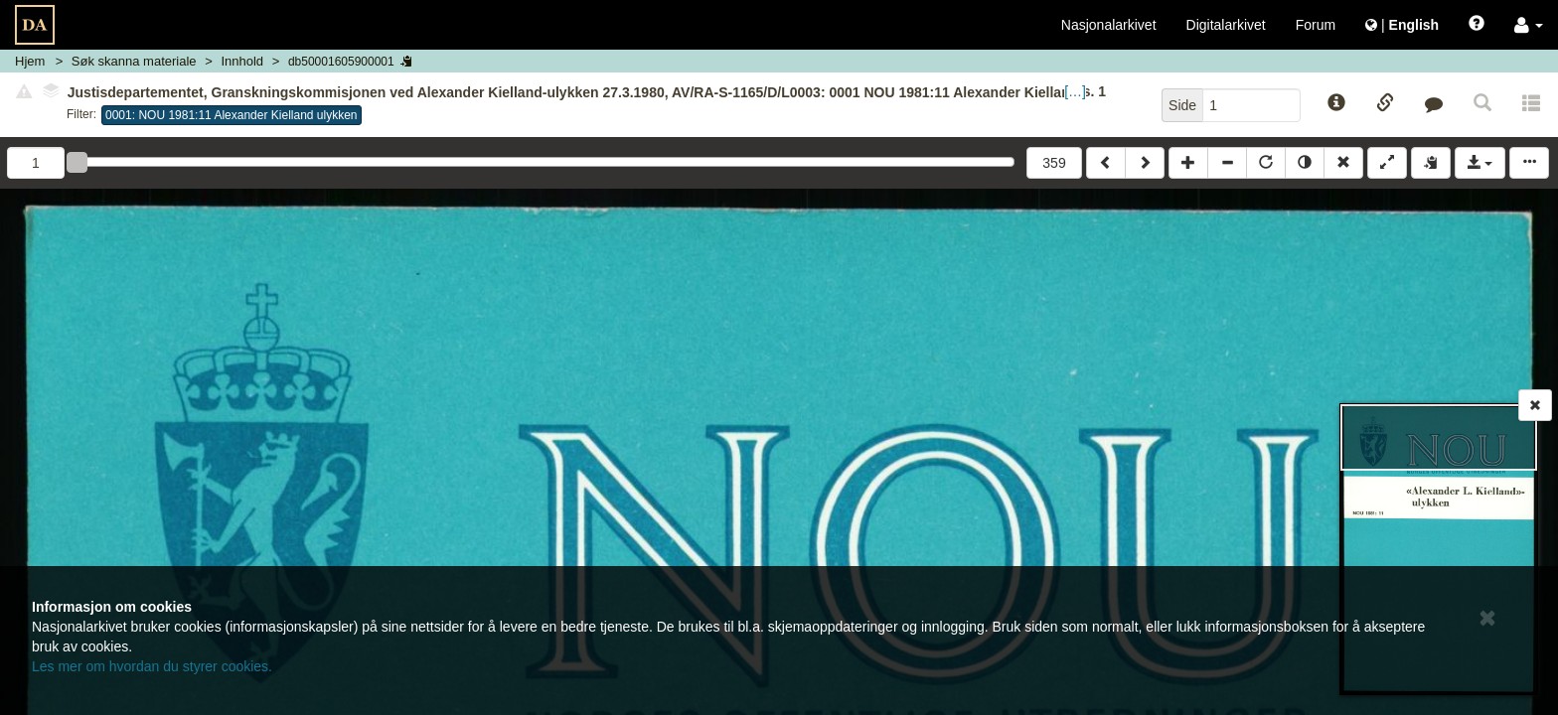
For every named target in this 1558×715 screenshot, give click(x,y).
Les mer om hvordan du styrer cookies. (152, 666)
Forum (1315, 25)
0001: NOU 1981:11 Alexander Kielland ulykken (231, 115)
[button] (1528, 25)
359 (1053, 163)
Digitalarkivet (1226, 25)
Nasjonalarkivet (1109, 25)
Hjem (30, 61)
